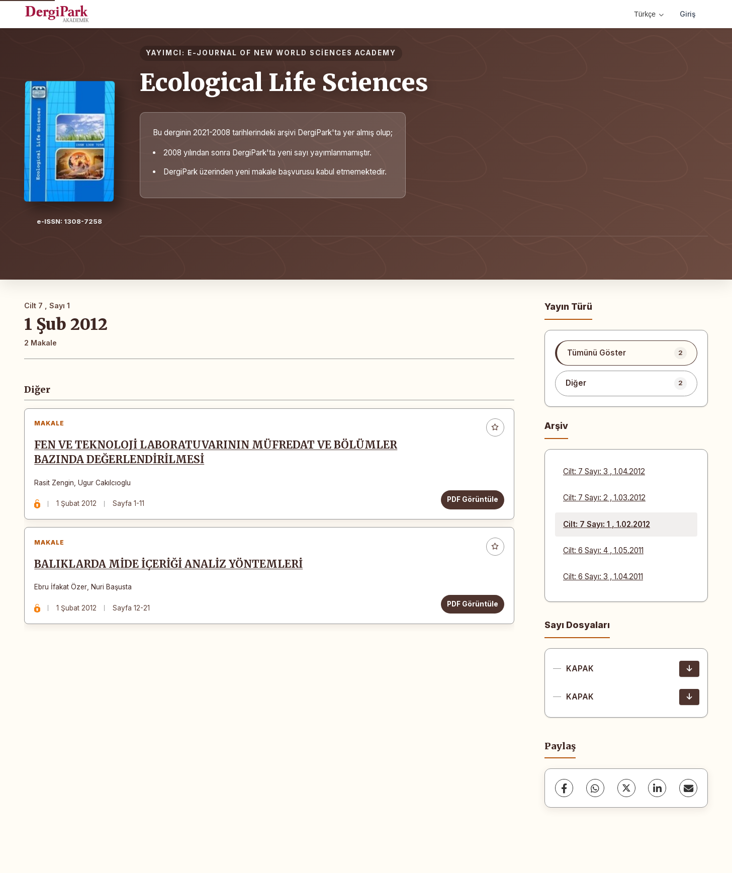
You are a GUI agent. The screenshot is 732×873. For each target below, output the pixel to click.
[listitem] (626, 353)
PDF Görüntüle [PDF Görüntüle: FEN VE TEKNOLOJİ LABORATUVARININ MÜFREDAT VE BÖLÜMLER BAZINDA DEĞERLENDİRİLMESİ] (469, 502)
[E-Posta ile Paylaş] (688, 788)
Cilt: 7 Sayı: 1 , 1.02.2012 (606, 524)
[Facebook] (564, 788)
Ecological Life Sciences (284, 82)
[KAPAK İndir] (689, 669)
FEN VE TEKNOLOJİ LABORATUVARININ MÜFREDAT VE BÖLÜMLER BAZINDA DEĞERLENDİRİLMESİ (218, 455)
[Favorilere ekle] (492, 430)
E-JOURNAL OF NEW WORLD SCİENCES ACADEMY (292, 53)
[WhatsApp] (595, 788)
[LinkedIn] (657, 788)
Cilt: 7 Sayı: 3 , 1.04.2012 (604, 471)
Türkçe (649, 14)
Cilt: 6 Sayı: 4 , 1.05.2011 (603, 550)
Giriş (688, 14)
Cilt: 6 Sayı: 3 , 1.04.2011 (603, 576)
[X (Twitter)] (626, 788)
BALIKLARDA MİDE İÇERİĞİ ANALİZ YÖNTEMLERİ (171, 572)
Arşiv (556, 425)
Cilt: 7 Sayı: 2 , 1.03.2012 (604, 497)
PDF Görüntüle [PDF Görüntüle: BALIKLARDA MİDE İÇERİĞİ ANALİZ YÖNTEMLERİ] (469, 612)
